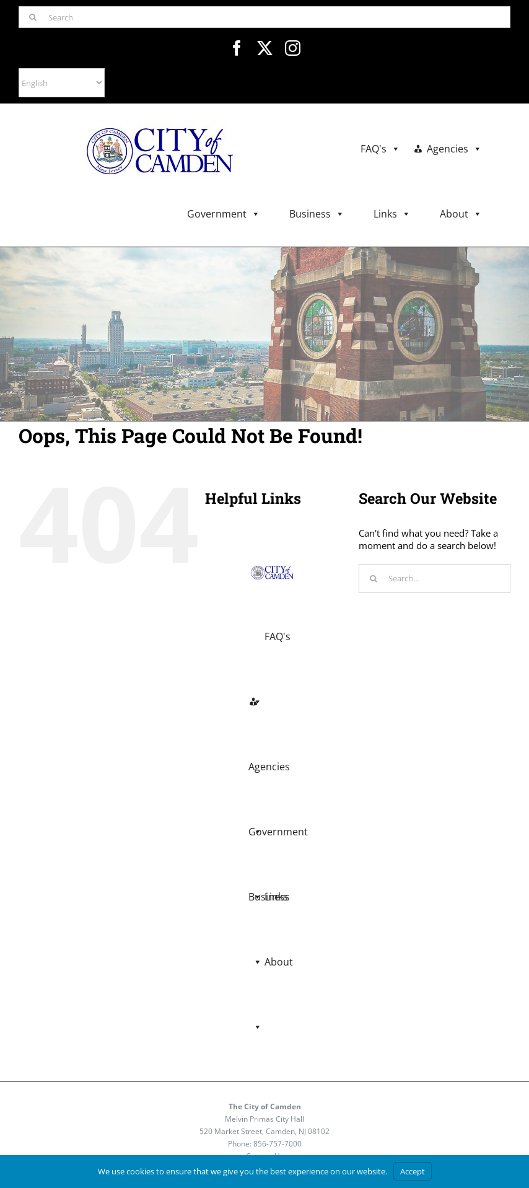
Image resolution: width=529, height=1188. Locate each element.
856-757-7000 (277, 1143)
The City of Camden (265, 1106)
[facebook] (237, 48)
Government (223, 214)
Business (316, 214)
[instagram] (292, 48)
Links (392, 214)
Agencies (454, 149)
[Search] (264, 17)
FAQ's (380, 149)
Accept (412, 1171)
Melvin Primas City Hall (264, 1119)
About (461, 214)
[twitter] (265, 48)
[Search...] (434, 578)
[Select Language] (62, 82)
